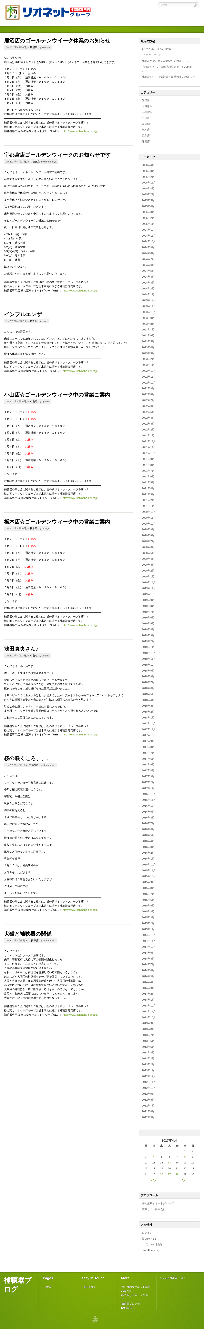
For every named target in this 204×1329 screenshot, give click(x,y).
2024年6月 (148, 265)
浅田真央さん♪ (21, 649)
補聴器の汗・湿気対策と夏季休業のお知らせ (168, 76)
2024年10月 (149, 241)
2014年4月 (148, 982)
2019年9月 (148, 600)
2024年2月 (148, 288)
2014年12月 (149, 934)
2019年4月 (148, 629)
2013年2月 (148, 1064)
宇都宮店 (35, 161)
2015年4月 (148, 911)
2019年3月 (148, 635)
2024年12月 (149, 229)
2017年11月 (149, 729)
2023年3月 (148, 353)
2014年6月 (148, 970)
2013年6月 (148, 1040)
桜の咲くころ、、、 (28, 758)
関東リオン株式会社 (154, 1209)
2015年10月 (149, 876)
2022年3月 (148, 423)
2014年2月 (148, 993)
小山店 (33, 401)
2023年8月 (148, 323)
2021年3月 (148, 494)
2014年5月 (148, 976)
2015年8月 (148, 888)
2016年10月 (149, 805)
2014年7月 (148, 964)
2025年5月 (148, 200)
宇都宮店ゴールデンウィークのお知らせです (57, 155)
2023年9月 (148, 317)
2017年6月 (148, 758)
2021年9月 (148, 458)
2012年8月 (148, 1099)
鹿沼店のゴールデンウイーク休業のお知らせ (57, 41)
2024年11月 (149, 235)
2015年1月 (148, 929)
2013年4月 (148, 1052)
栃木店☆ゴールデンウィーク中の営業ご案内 (57, 522)
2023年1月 (148, 364)
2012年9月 (148, 1093)
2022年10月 (149, 382)
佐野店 (33, 321)
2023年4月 (148, 347)
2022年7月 (148, 400)
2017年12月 (149, 723)
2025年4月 (148, 206)
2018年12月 (149, 652)
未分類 (146, 124)
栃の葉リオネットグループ (158, 1203)
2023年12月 (149, 300)
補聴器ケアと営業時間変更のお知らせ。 (166, 60)
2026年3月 (148, 170)
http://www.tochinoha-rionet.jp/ (80, 131)
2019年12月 (149, 582)
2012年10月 (149, 1087)
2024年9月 (148, 247)
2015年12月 (149, 864)
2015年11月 (149, 870)
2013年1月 (148, 1070)
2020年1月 (148, 576)
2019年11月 (149, 588)
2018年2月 (148, 711)
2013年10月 (149, 1017)
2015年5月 (148, 905)
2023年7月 (148, 329)
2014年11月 (149, 940)
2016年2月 (148, 852)
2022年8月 (148, 394)
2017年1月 (148, 788)
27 (169, 1174)
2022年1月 (148, 435)
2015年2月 (148, 923)
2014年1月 (148, 999)
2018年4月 (148, 700)
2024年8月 (148, 253)
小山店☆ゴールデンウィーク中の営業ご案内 (57, 395)
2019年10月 (149, 594)
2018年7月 (148, 682)
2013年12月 (149, 1005)
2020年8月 (148, 535)
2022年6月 (148, 406)
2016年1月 (148, 858)
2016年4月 (148, 841)
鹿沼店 (33, 47)
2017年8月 (148, 746)
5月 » (185, 1180)
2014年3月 (148, 988)
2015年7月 (148, 893)
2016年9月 (148, 811)
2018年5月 (148, 694)
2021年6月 (148, 476)
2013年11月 (149, 1011)
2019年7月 (148, 611)
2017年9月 (148, 741)
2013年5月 (148, 1046)
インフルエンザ (23, 314)
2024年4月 (148, 276)
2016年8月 (148, 817)
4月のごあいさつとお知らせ (158, 49)
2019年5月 (148, 623)
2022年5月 (148, 412)
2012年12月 (149, 1076)
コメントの (152, 1244)
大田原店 (34, 940)
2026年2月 (148, 176)
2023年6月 (148, 335)
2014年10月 (149, 946)
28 (177, 1174)
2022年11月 (149, 376)
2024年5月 (148, 270)
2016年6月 (148, 829)
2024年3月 (148, 282)
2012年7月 (148, 1105)
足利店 (146, 135)
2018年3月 (148, 705)
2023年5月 (148, 341)
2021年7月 (148, 470)
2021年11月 (149, 447)
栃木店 (33, 528)
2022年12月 (149, 370)
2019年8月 (148, 605)
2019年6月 (148, 617)
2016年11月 (149, 799)
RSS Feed (89, 1286)
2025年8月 (148, 188)
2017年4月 (148, 770)
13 (169, 1162)
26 (161, 1174)
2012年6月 (148, 1111)
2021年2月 (148, 500)
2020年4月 (148, 558)
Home (47, 1286)
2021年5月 (148, 482)
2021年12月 (149, 441)
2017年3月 (148, 776)
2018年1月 (148, 717)
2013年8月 (148, 1029)
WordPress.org (150, 1250)
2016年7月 (148, 823)
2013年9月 (148, 1023)
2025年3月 (148, 212)
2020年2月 (148, 570)
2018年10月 (149, 664)
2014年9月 (148, 952)
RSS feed (127, 1308)
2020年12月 (149, 511)
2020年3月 (148, 564)
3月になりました (152, 55)
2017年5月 (148, 764)
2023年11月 (149, 306)
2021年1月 (148, 505)
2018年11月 (149, 658)
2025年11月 (149, 182)
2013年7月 (148, 1035)
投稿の (149, 1238)
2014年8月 (148, 958)
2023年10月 (149, 312)
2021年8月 (148, 464)
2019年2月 (148, 641)
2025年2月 (148, 217)
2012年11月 (149, 1081)
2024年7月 (148, 259)
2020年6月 (148, 547)
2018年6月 (148, 688)
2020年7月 (148, 541)
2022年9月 (148, 388)
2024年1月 (148, 294)
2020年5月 (148, 553)
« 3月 (154, 1180)
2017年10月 (149, 735)
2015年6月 (148, 899)
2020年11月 (149, 517)
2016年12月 (149, 793)
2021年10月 (149, 453)
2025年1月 (148, 223)
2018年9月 (148, 670)
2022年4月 (148, 417)
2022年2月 (148, 429)
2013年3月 (148, 1058)
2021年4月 (148, 488)
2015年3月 (148, 917)
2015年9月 (148, 882)
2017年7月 (148, 752)
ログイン (147, 1232)
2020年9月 (148, 529)
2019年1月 (148, 646)
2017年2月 (148, 782)
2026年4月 (148, 165)
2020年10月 (149, 523)
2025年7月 (148, 194)
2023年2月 (148, 358)
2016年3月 (148, 847)
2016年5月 (148, 835)
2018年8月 (148, 676)
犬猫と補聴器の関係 (27, 934)
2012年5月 (148, 1117)
